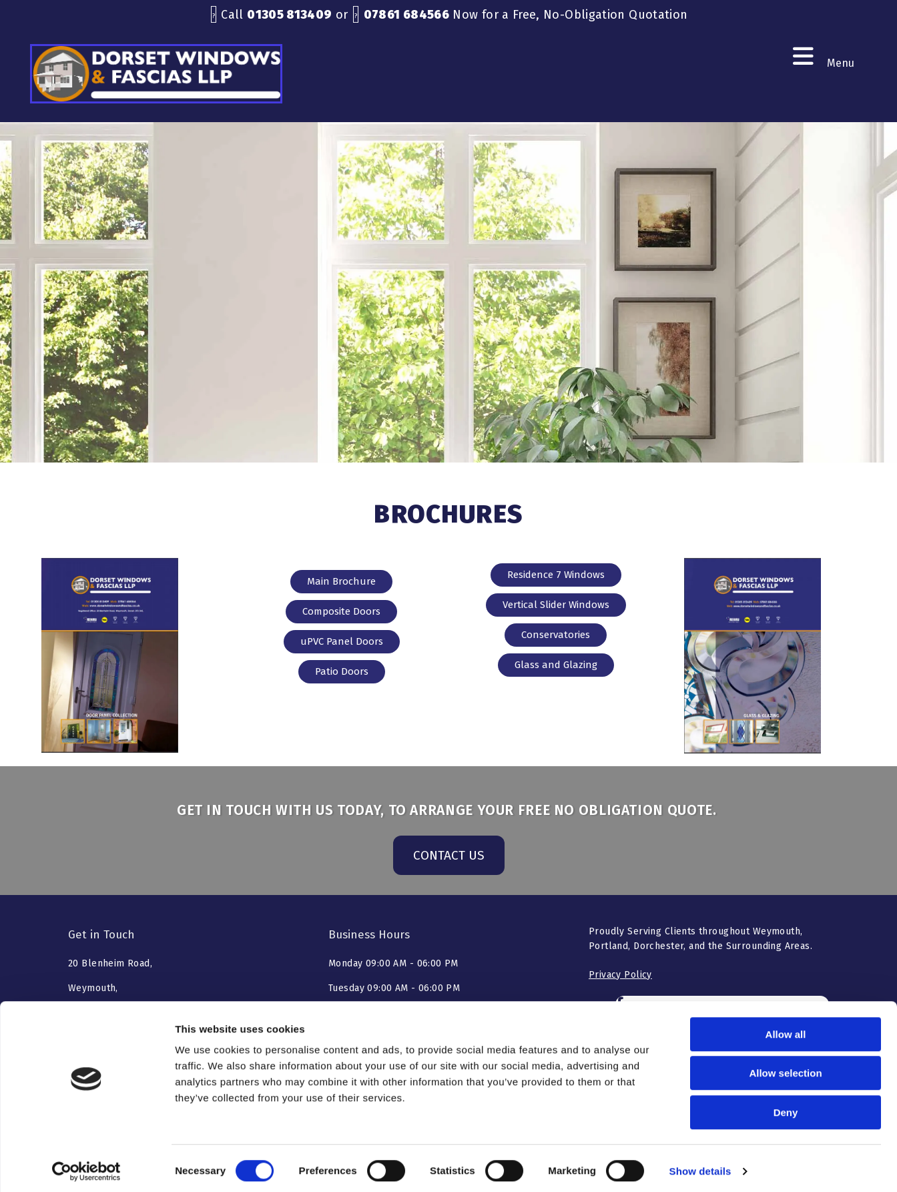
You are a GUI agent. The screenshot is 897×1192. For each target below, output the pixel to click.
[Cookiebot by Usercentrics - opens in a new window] (86, 1166)
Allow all (786, 1028)
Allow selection (785, 1068)
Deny (786, 1107)
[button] (341, 581)
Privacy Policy (620, 974)
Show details (700, 1165)
